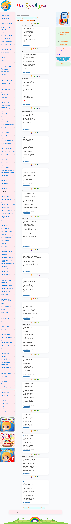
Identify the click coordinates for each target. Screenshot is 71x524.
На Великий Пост (5, 269)
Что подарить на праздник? (62, 64)
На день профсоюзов (5, 83)
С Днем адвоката (4, 160)
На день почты (4, 95)
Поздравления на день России (64, 32)
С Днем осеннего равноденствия (7, 118)
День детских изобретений (6, 383)
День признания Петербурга (7, 66)
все (18, 20)
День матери (4, 74)
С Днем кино (4, 127)
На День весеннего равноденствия (5, 253)
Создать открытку (27, 45)
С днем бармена (4, 324)
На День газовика (4, 361)
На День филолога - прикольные (7, 172)
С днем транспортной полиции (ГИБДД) (7, 303)
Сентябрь (61, 57)
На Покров (3, 379)
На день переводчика (5, 100)
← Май (61, 55)
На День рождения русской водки (6, 322)
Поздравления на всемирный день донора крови (64, 39)
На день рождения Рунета (6, 207)
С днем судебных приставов (7, 331)
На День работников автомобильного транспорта (7, 78)
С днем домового (4, 314)
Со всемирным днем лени (6, 375)
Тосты (2, 408)
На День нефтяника (5, 365)
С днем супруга (4, 21)
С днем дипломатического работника (6, 316)
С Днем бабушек (4, 244)
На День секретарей (5, 194)
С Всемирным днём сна (6, 20)
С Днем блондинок (5, 164)
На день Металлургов (5, 353)
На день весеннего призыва (6, 201)
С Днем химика (4, 162)
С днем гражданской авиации (7, 49)
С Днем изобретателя (5, 145)
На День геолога (4, 223)
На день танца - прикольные (7, 210)
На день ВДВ (4, 57)
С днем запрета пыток (5, 327)
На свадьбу (3, 398)
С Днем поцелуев (4, 111)
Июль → (64, 55)
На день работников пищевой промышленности (7, 81)
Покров (36, 17)
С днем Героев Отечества (6, 55)
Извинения (3, 413)
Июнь (63, 48)
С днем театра (4, 234)
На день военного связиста (6, 92)
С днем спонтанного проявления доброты (7, 308)
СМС (2, 406)
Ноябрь (68, 57)
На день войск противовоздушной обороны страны (7, 213)
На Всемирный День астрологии (7, 255)
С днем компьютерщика (6, 310)
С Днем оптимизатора (5, 165)
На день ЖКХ (4, 282)
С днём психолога (5, 15)
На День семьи (4, 180)
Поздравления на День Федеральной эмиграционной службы (64, 37)
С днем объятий (4, 50)
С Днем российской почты (6, 137)
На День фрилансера (5, 185)
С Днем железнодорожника (6, 141)
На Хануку (3, 29)
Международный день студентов (8, 72)
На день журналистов (5, 105)
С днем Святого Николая (6, 40)
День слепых (4, 64)
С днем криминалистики (6, 276)
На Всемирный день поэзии (7, 251)
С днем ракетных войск (6, 44)
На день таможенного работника (7, 332)
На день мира (4, 104)
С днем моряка (4, 246)
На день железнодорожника (7, 337)
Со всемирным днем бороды (7, 373)
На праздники (4, 397)
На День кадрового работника (7, 175)
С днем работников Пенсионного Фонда (8, 31)
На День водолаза (5, 189)
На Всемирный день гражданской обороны (5, 278)
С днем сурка (4, 329)
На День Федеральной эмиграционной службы (6, 300)
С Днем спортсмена (5, 146)
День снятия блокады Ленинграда (5, 385)
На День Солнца (4, 186)
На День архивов (4, 266)
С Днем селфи (4, 378)
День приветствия (5, 71)
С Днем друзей (4, 159)
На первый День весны (6, 274)
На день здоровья (4, 219)
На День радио (4, 188)
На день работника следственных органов (8, 205)
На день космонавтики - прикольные (6, 217)
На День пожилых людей (6, 367)
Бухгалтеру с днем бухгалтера (7, 114)
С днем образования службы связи (7, 42)
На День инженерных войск (7, 288)
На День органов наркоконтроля (7, 263)
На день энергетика (5, 347)
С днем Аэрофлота (5, 297)
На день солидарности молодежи (8, 202)
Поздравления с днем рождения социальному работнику (65, 30)
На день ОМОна (4, 85)
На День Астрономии (5, 173)
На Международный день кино (7, 27)
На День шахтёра (4, 354)
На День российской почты (6, 342)
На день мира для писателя (6, 268)
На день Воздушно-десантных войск (7, 59)
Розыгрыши (3, 411)
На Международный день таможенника (6, 286)
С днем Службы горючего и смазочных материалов (7, 305)
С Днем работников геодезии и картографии (7, 229)
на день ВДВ (19, 17)
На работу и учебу (5, 395)
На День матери (4, 183)
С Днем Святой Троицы (6, 152)
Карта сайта (19, 515)
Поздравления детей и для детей (7, 405)
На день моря (4, 107)
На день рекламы (4, 91)
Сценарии (3, 414)
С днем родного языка (5, 351)
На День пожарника (5, 225)
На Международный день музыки (6, 109)
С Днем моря (4, 116)
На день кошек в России (6, 280)
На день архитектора (5, 99)
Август (58, 57)
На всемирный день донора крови (6, 149)
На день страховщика (5, 89)
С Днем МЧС (4, 376)
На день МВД (4, 208)
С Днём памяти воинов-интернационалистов (6, 371)
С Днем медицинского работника (8, 151)
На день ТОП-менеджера (6, 199)
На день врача (4, 97)
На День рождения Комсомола (7, 76)
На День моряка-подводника (7, 257)
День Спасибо (4, 381)
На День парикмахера (5, 362)
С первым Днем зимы (5, 26)
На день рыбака (4, 343)
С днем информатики (5, 52)
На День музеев (4, 178)
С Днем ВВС (4, 129)
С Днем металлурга (5, 135)
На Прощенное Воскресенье (7, 272)
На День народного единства (7, 13)
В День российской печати (6, 289)
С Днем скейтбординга (6, 143)
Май (63, 60)
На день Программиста (6, 345)
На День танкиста (5, 18)
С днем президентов (5, 296)
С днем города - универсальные (7, 170)
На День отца (4, 356)
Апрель (60, 60)
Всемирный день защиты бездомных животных (6, 359)
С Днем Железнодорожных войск (8, 130)
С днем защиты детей (5, 169)
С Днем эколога (4, 156)
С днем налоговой (5, 248)
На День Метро (4, 177)
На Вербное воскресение (6, 226)
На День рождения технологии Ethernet (7, 221)
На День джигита (4, 271)
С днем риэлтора (4, 33)
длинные (27, 20)
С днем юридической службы (7, 235)
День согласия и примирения (7, 68)
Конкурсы (3, 409)
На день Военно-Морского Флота (8, 340)
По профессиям (4, 403)
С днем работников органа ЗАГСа (6, 24)
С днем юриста (4, 46)
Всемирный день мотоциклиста (7, 16)
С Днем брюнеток (5, 167)
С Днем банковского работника (7, 38)
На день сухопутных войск (6, 157)
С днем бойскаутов (5, 326)
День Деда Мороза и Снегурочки (8, 387)
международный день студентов (27, 17)
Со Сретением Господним (6, 369)
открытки (22, 20)
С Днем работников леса (6, 123)
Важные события (4, 393)
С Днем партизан (4, 133)
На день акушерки (5, 364)
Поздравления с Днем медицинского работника (64, 44)
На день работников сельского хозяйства (7, 87)
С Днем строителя (5, 132)
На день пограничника (5, 334)
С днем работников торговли (7, 249)
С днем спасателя (4, 294)
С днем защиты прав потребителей (5, 241)
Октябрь (65, 57)
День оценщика (4, 69)
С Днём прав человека (5, 54)
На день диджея (4, 264)
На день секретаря (5, 102)
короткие (32, 20)
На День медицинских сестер (7, 181)
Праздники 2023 (60, 63)
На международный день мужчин (6, 62)
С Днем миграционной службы (7, 140)
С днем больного (4, 312)
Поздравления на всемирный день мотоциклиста (64, 42)
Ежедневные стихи (5, 400)
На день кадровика (5, 94)
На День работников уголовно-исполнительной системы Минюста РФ (7, 260)
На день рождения (5, 392)
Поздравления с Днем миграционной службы (63, 34)
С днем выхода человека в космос (6, 232)
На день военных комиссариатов (7, 197)
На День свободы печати (6, 193)
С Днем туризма (4, 113)
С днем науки (4, 320)
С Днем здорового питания (6, 154)
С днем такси (4, 243)
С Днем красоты (4, 121)
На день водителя (4, 339)
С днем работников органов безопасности (7, 36)
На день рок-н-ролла (5, 196)
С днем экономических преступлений (6, 238)
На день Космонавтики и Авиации (6, 349)
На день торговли (4, 335)
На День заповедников (5, 283)
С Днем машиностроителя (6, 119)
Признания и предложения (6, 401)
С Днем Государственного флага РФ (7, 125)
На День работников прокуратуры (5, 292)
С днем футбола (4, 47)
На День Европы (5, 191)
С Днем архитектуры (5, 138)
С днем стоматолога (5, 318)
